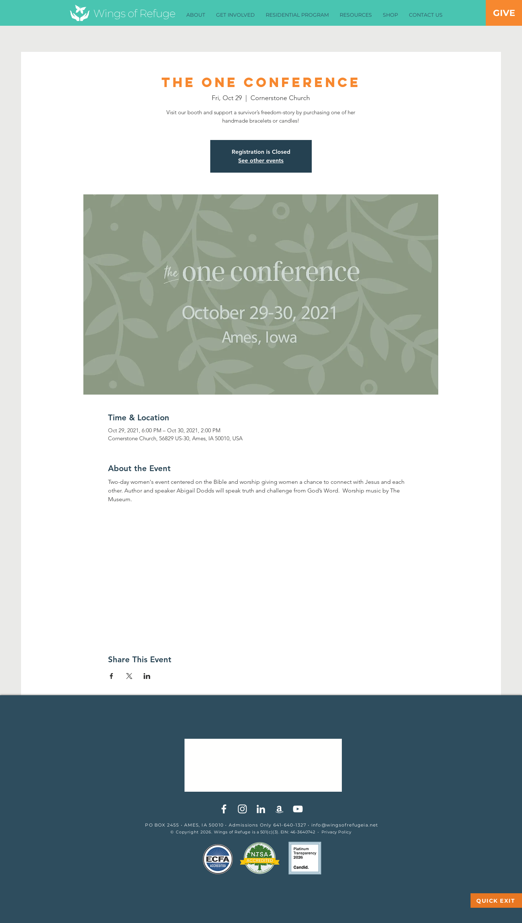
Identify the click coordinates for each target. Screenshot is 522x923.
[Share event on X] (129, 676)
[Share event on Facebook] (111, 676)
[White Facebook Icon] (224, 809)
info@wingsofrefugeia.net (344, 825)
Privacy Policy (337, 832)
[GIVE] (504, 13)
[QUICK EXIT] (496, 900)
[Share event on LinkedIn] (147, 676)
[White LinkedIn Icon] (261, 809)
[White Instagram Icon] (242, 809)
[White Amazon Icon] (279, 809)
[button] (196, 15)
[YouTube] (298, 809)
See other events (260, 160)
